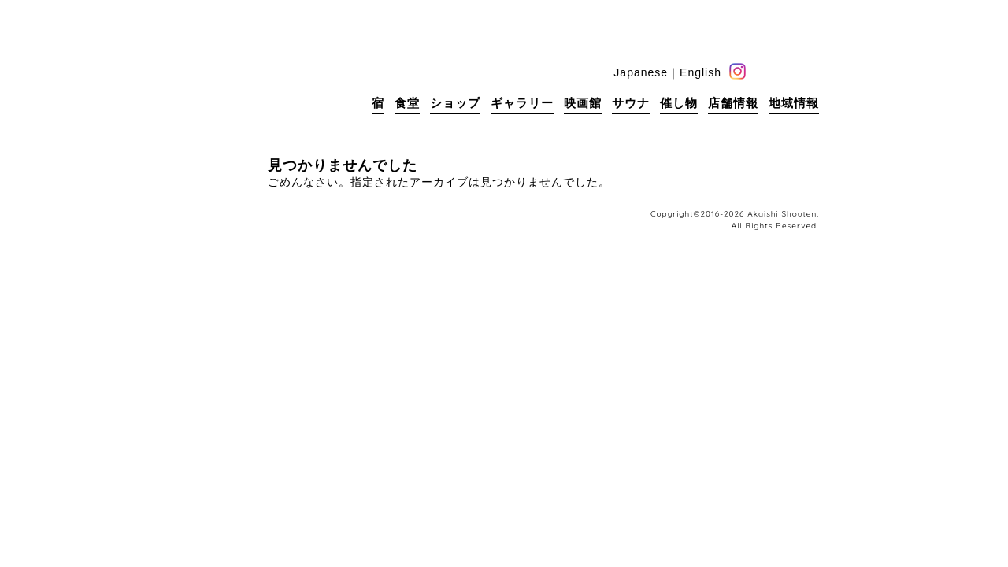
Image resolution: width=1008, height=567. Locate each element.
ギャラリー (522, 103)
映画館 (583, 103)
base (810, 71)
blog (786, 71)
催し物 (679, 103)
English (700, 72)
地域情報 (794, 103)
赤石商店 (252, 78)
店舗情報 (733, 103)
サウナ (631, 103)
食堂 (407, 103)
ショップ (455, 103)
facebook (762, 71)
